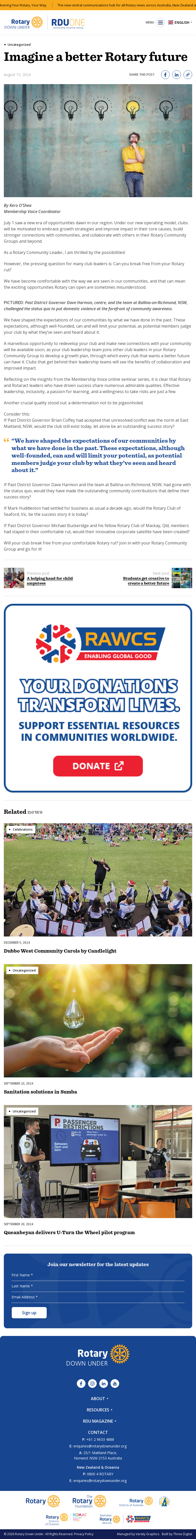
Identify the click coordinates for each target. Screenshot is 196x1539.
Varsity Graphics (147, 1534)
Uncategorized (19, 44)
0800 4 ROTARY (100, 1473)
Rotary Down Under (29, 1534)
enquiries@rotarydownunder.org (100, 1446)
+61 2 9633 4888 (100, 1439)
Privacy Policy (83, 1534)
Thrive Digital (182, 1534)
